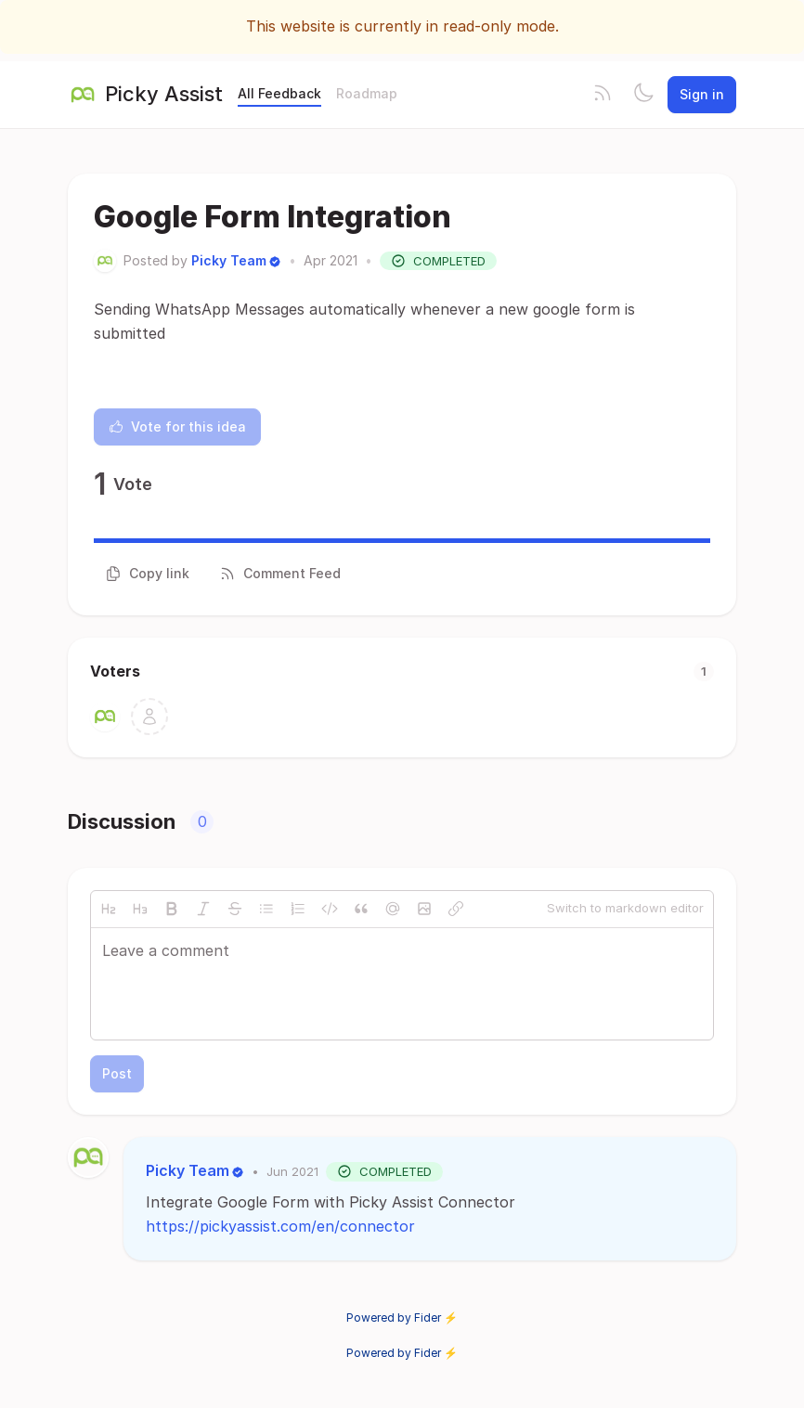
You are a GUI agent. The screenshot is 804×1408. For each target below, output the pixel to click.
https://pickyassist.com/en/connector (280, 1226)
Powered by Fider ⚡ (402, 1317)
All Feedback (279, 93)
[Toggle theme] (643, 95)
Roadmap (366, 93)
